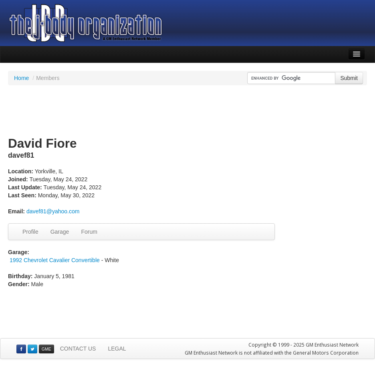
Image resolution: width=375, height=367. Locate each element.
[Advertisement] (187, 111)
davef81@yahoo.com (53, 211)
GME (46, 349)
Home (21, 78)
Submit (349, 78)
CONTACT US (78, 348)
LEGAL (117, 348)
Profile (30, 232)
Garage (59, 232)
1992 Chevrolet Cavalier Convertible (55, 260)
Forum (89, 232)
